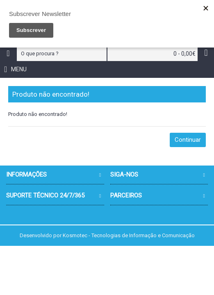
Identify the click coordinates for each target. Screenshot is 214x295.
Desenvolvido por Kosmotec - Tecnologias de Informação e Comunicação (107, 235)
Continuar (188, 139)
